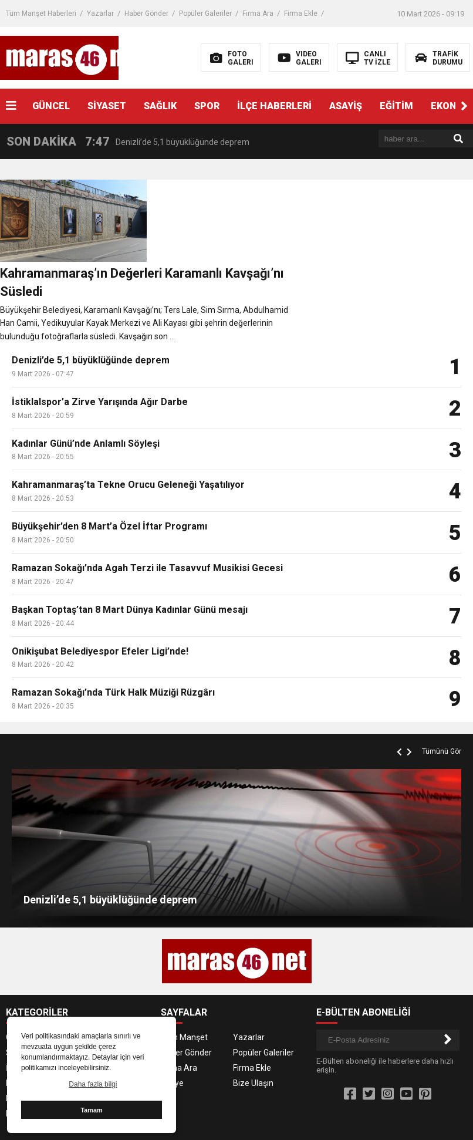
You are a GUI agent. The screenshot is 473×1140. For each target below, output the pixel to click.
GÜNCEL (51, 106)
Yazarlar (100, 13)
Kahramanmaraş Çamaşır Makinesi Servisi (359, 1070)
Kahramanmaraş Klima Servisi (220, 1083)
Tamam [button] (91, 1110)
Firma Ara (257, 13)
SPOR (206, 106)
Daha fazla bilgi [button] (93, 1084)
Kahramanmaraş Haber (420, 1121)
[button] (464, 106)
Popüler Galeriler (205, 13)
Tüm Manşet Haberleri (41, 13)
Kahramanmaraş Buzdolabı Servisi (210, 1070)
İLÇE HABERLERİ (274, 106)
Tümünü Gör (441, 670)
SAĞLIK (160, 106)
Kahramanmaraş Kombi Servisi (339, 1083)
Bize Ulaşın (253, 1002)
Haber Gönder (146, 13)
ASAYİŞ (345, 106)
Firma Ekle (300, 13)
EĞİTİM (396, 106)
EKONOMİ (95, 1002)
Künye (172, 1002)
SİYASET (106, 106)
